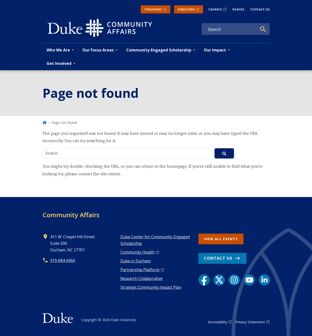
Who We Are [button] (58, 50)
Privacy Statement (250, 322)
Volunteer (153, 9)
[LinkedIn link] (264, 280)
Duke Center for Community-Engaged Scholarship (155, 240)
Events (238, 9)
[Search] (263, 29)
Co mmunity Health (137, 252)
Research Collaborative (141, 278)
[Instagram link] (234, 280)
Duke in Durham (135, 261)
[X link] (219, 280)
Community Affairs (70, 214)
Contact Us (260, 9)
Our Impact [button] (215, 50)
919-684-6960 (62, 260)
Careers (215, 9)
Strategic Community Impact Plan (150, 287)
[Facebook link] (204, 280)
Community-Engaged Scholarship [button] (158, 50)
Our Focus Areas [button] (98, 50)
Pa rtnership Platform (139, 269)
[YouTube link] (249, 280)
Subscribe (186, 9)
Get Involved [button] (59, 63)
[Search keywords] (229, 29)
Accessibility (217, 322)
